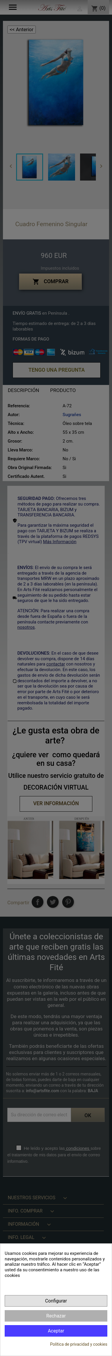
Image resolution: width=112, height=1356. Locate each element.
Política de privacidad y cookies (78, 1344)
